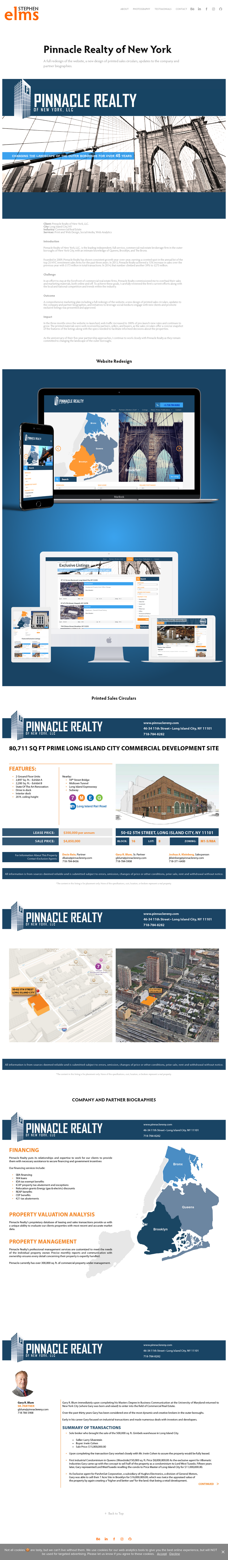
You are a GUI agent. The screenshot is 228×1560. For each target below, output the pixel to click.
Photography (141, 9)
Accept (162, 1554)
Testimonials (163, 9)
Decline (174, 1554)
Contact (181, 9)
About (124, 9)
